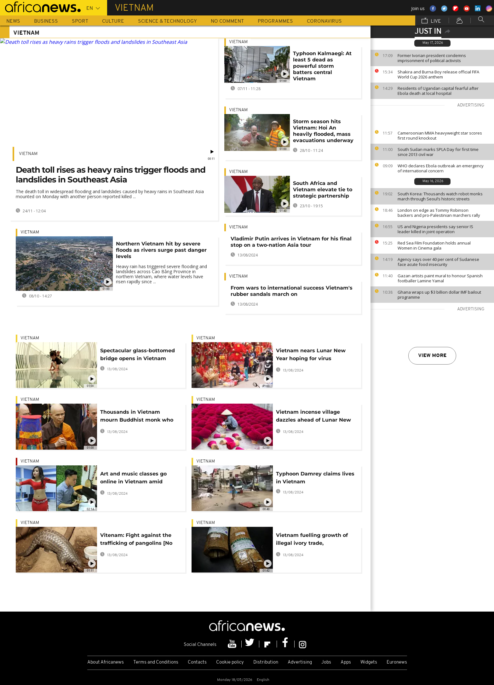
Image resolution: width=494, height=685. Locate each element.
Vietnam (28, 154)
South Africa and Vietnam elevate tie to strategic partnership (322, 189)
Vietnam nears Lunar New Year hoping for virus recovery (311, 356)
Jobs (326, 662)
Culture (113, 21)
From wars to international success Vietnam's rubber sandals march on (292, 291)
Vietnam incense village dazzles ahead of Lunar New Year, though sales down (313, 417)
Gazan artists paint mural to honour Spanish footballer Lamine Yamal (440, 278)
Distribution (265, 662)
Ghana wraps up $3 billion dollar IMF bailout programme (439, 295)
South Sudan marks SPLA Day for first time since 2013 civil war (438, 152)
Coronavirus (324, 21)
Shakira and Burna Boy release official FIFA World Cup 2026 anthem (438, 74)
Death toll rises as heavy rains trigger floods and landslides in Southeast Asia (110, 175)
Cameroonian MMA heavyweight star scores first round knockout (440, 135)
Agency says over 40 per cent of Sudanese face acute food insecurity (438, 262)
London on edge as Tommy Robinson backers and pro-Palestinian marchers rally (439, 213)
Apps (346, 662)
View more (432, 355)
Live (431, 21)
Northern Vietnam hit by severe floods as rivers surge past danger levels (161, 250)
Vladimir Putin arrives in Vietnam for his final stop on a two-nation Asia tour (291, 242)
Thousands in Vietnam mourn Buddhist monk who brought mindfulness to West (139, 417)
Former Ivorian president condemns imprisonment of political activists (432, 58)
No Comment (227, 21)
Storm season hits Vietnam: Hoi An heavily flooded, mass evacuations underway (323, 130)
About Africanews (105, 662)
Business (46, 21)
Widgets (368, 662)
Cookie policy (230, 662)
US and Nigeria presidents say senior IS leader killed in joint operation (435, 229)
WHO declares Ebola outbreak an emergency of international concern (441, 168)
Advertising (300, 662)
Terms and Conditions (155, 662)
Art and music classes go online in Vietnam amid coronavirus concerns (133, 479)
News (13, 21)
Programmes (275, 21)
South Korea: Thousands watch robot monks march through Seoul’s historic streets (440, 196)
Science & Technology (167, 21)
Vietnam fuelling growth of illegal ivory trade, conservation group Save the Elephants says (314, 540)
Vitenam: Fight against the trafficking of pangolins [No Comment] (136, 540)
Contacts (197, 662)
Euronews (397, 662)
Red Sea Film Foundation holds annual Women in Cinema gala (434, 245)
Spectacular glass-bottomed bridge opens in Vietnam (137, 354)
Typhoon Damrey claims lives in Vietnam (315, 478)
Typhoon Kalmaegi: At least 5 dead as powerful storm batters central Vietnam (322, 66)
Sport (80, 21)
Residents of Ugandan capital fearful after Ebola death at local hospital (438, 91)
